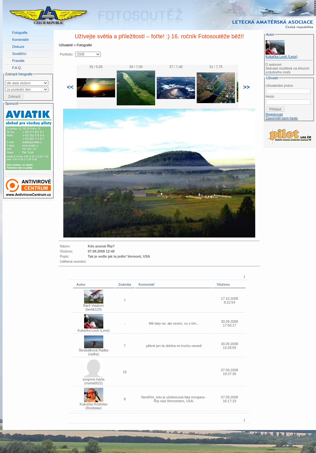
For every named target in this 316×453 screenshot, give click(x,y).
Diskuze (18, 47)
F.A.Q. (17, 68)
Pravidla (18, 61)
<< (70, 87)
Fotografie (20, 32)
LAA (311, 436)
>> (246, 87)
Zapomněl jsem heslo (281, 118)
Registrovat (274, 114)
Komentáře (20, 40)
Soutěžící (19, 54)
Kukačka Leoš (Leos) (281, 56)
